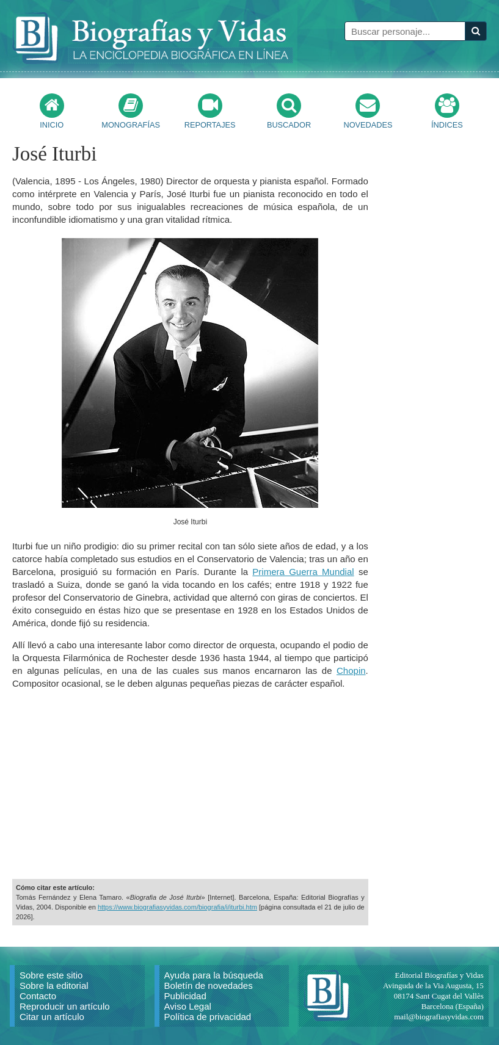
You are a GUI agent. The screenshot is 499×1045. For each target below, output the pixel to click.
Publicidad (185, 996)
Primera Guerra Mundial (303, 571)
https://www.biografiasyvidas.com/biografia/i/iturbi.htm (177, 907)
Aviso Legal (187, 1006)
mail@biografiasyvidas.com (439, 1016)
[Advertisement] (190, 784)
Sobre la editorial (54, 985)
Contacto (38, 996)
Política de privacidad (208, 1016)
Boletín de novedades (208, 985)
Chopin (351, 670)
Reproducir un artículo (65, 1006)
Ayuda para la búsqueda (213, 975)
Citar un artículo (52, 1016)
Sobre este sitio (51, 975)
